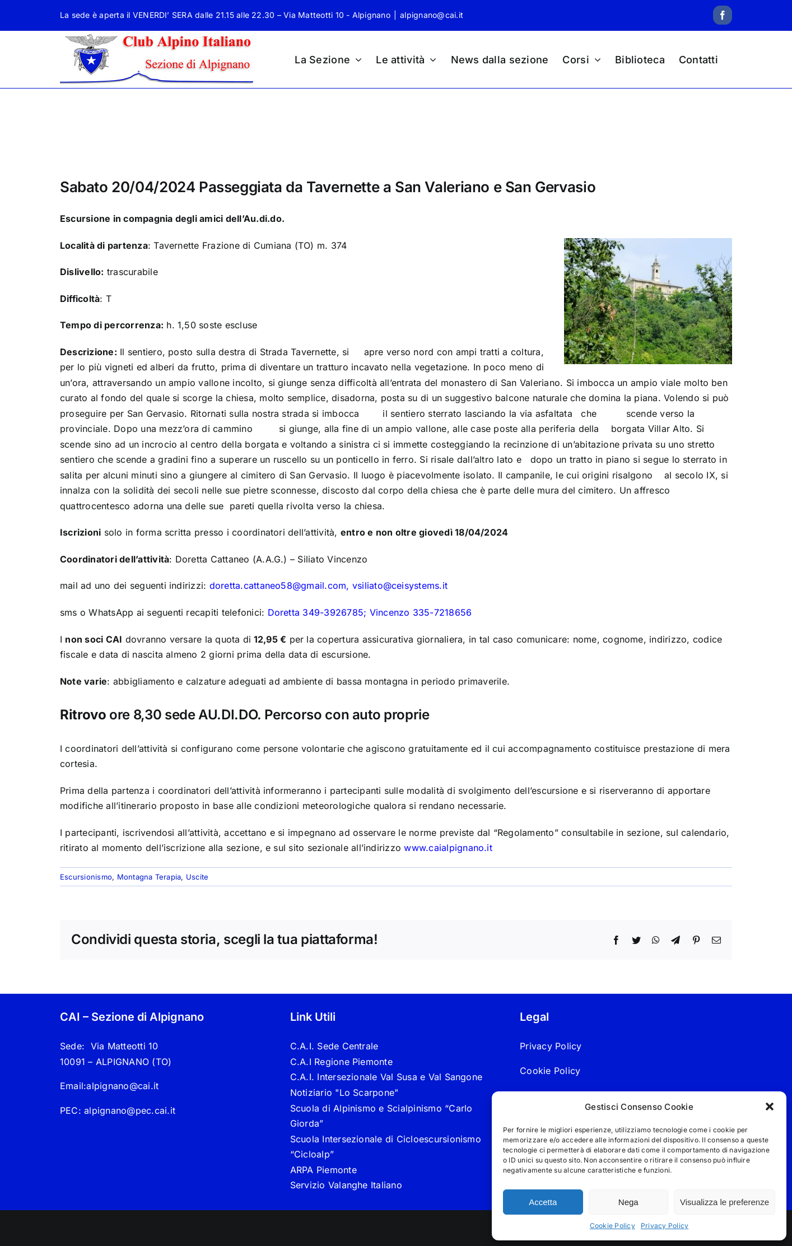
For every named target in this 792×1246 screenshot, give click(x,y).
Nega (628, 1202)
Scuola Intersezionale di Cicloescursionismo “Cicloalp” (385, 1146)
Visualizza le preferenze (724, 1202)
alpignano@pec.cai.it (129, 1110)
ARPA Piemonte (323, 1169)
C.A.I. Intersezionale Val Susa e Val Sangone (386, 1076)
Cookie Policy (612, 1225)
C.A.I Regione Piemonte (341, 1061)
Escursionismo (86, 876)
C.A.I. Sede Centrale (334, 1046)
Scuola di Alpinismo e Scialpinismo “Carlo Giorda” (381, 1116)
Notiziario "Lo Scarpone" (344, 1092)
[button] (769, 1106)
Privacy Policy (664, 1225)
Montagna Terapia (149, 876)
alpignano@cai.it (431, 15)
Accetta (543, 1202)
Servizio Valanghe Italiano (346, 1185)
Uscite (197, 876)
